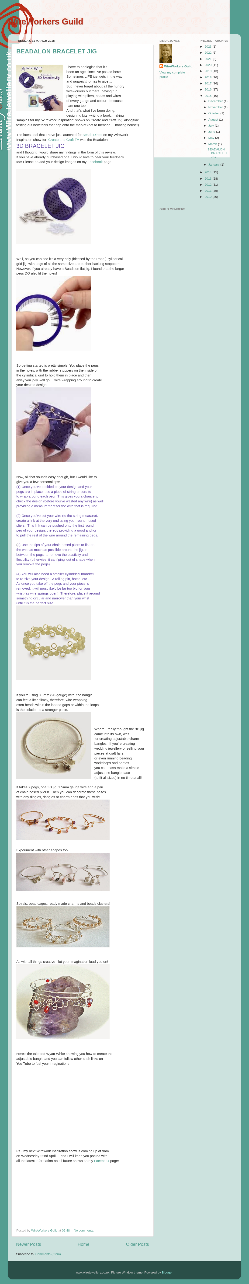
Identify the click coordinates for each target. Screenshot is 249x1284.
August (213, 119)
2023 (208, 46)
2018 (208, 77)
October (214, 113)
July (211, 125)
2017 (208, 83)
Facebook (95, 162)
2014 (208, 172)
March (213, 144)
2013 (208, 178)
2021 (208, 59)
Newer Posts (28, 1244)
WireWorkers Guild (45, 21)
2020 (208, 65)
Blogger (167, 1272)
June (212, 131)
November (216, 107)
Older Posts (137, 1244)
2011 (208, 190)
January (214, 164)
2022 (208, 52)
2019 (208, 71)
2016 (208, 89)
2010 (208, 196)
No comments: (84, 1230)
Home (83, 1244)
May (211, 137)
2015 (208, 95)
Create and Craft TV (63, 140)
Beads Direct (92, 135)
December (216, 101)
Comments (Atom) (48, 1254)
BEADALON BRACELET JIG (56, 51)
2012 (208, 184)
